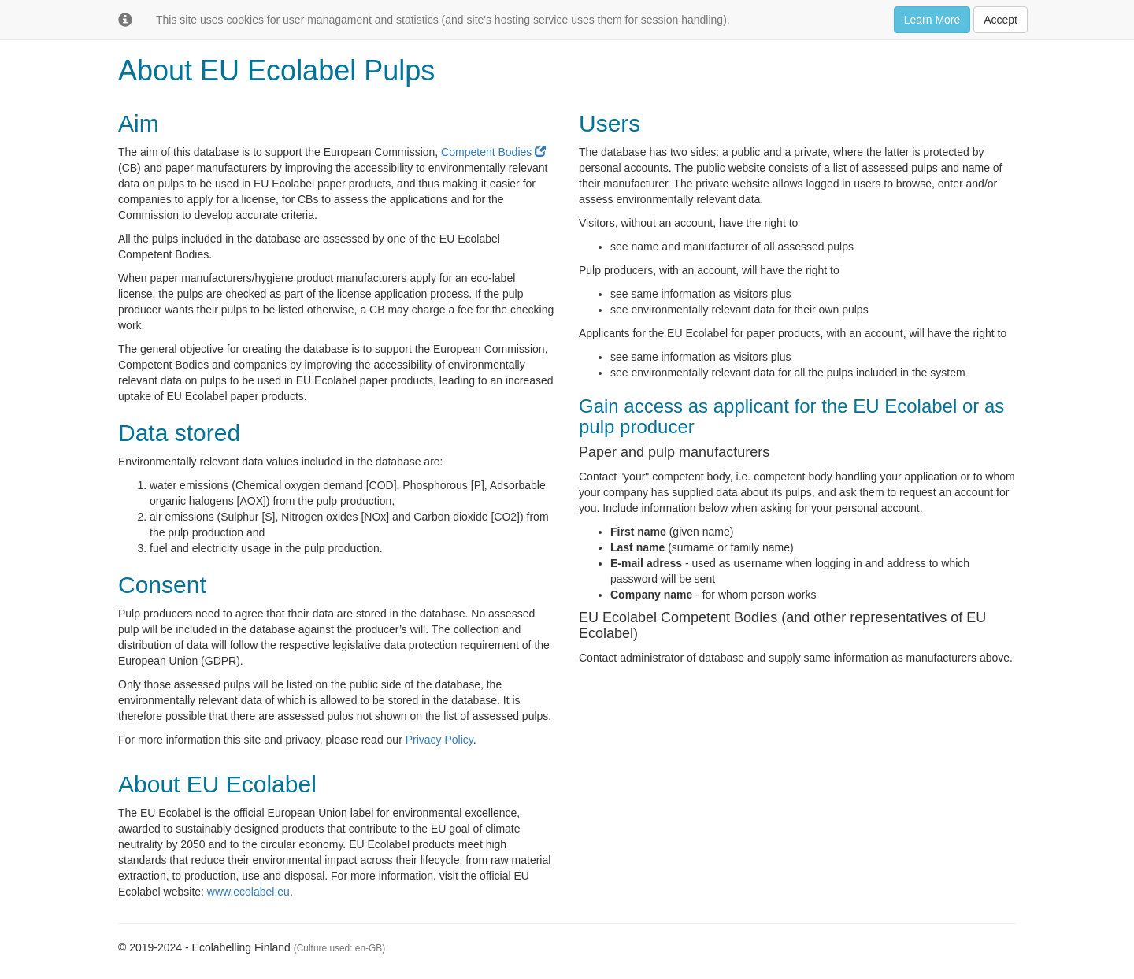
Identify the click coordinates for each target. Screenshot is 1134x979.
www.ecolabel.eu (248, 891)
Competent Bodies (493, 152)
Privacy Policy (439, 739)
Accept (1000, 19)
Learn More (932, 19)
